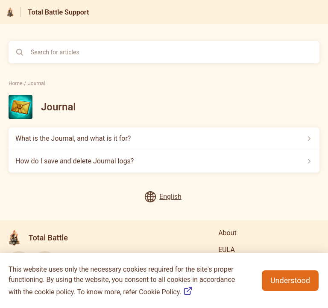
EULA (226, 250)
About (227, 233)
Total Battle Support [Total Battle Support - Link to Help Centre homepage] (58, 12)
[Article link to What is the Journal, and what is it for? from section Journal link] (164, 138)
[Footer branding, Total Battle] (42, 237)
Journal (36, 83)
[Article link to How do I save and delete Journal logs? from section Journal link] (164, 161)
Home (15, 83)
